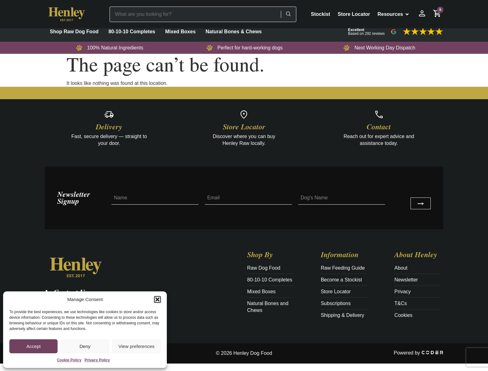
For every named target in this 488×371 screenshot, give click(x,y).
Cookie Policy (69, 360)
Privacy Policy (97, 360)
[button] (157, 299)
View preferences (137, 346)
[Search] (288, 14)
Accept (33, 346)
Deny (84, 346)
